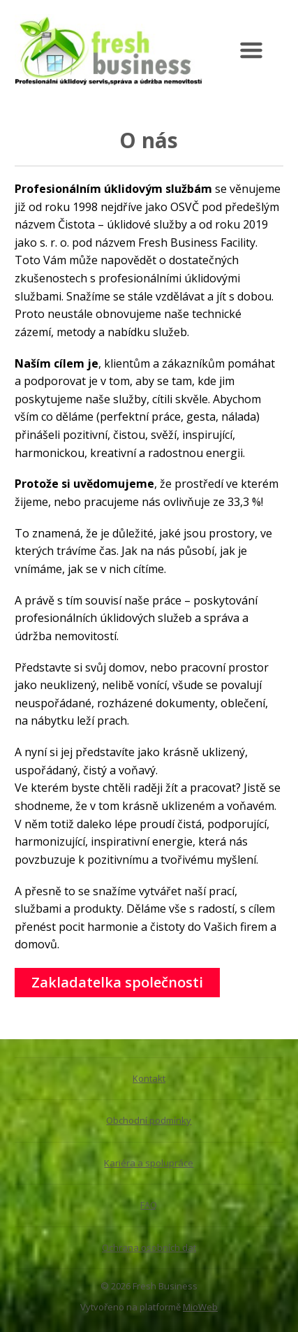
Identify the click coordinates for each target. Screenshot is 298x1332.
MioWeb (200, 1307)
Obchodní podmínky (148, 1120)
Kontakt (149, 1078)
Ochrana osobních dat (149, 1247)
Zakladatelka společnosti (117, 982)
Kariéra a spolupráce (148, 1163)
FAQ (148, 1205)
